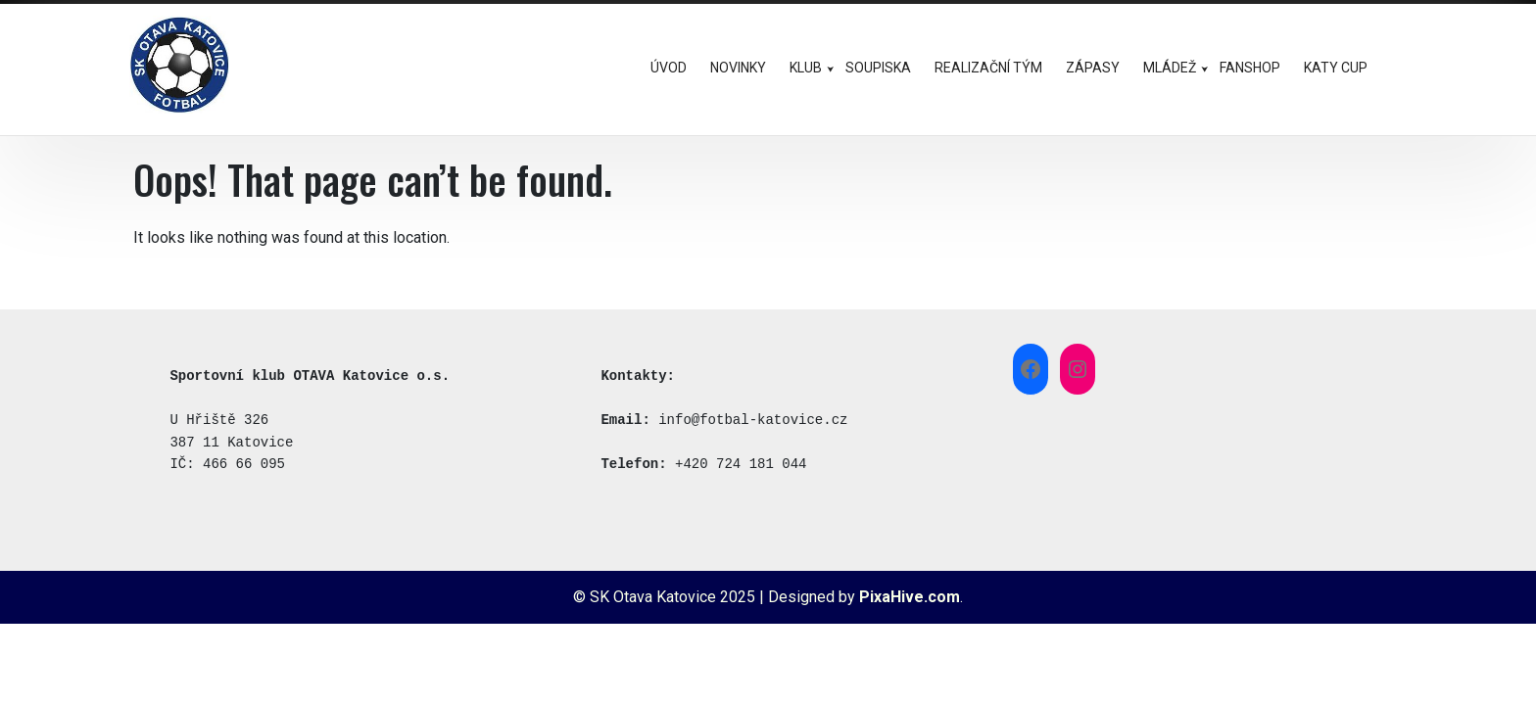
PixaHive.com (909, 597)
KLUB (806, 67)
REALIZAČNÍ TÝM (988, 67)
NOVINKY (738, 67)
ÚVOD (668, 67)
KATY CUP (1336, 67)
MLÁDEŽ (1169, 67)
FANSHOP (1250, 67)
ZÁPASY (1093, 67)
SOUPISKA (878, 67)
